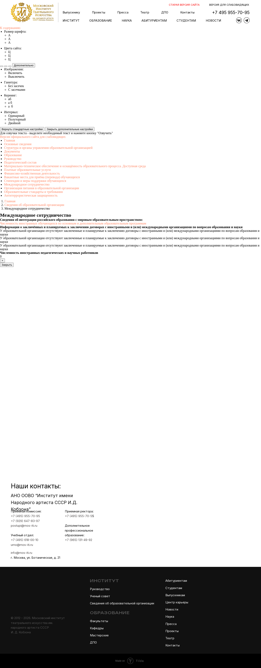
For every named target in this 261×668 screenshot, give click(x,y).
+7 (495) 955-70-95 (20, 516)
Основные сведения (17, 144)
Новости (171, 609)
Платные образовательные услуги (27, 169)
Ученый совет (100, 596)
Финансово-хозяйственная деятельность (32, 173)
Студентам (173, 588)
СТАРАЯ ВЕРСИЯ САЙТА (184, 4)
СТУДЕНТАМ (186, 20)
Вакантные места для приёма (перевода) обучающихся (42, 177)
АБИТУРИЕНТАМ (154, 20)
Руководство (12, 158)
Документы (12, 151)
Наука (169, 616)
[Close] (2, 260)
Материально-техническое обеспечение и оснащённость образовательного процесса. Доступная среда (75, 166)
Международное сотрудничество (27, 184)
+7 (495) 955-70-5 (73, 516)
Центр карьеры (176, 602)
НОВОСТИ (213, 20)
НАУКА (127, 20)
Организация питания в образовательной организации (41, 188)
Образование (13, 155)
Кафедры (97, 628)
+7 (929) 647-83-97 (20, 521)
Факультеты (99, 621)
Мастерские (99, 635)
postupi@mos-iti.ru (19, 526)
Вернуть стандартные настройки (22, 129)
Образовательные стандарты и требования (33, 192)
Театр (169, 638)
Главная (9, 140)
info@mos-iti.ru (17, 553)
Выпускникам (175, 595)
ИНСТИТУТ (71, 20)
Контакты (187, 12)
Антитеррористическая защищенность (31, 195)
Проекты (98, 12)
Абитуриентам (176, 581)
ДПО (93, 642)
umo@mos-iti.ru (17, 545)
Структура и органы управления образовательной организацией (48, 147)
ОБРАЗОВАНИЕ (100, 20)
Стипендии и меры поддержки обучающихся (35, 180)
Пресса (122, 12)
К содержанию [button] (10, 28)
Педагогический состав (20, 162)
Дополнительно (23, 65)
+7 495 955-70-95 (231, 12)
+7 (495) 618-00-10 (20, 540)
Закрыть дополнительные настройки (70, 129)
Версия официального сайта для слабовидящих (33, 136)
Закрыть (7, 264)
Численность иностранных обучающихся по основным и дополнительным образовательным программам (73, 223)
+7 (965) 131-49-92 (73, 540)
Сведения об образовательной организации (122, 603)
